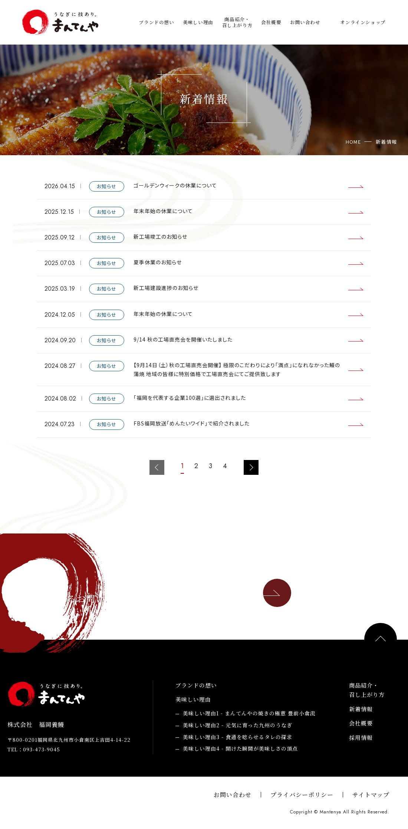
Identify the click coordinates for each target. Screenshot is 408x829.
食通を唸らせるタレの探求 (237, 737)
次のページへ (251, 467)
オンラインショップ (363, 22)
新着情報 (361, 709)
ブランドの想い (156, 22)
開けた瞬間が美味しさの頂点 (240, 748)
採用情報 (361, 737)
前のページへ (156, 467)
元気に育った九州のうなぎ (237, 725)
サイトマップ (370, 794)
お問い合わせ (305, 22)
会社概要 (271, 22)
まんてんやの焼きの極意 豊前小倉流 (249, 713)
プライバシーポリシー (301, 794)
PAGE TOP (380, 639)
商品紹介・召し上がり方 (237, 22)
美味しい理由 (198, 22)
